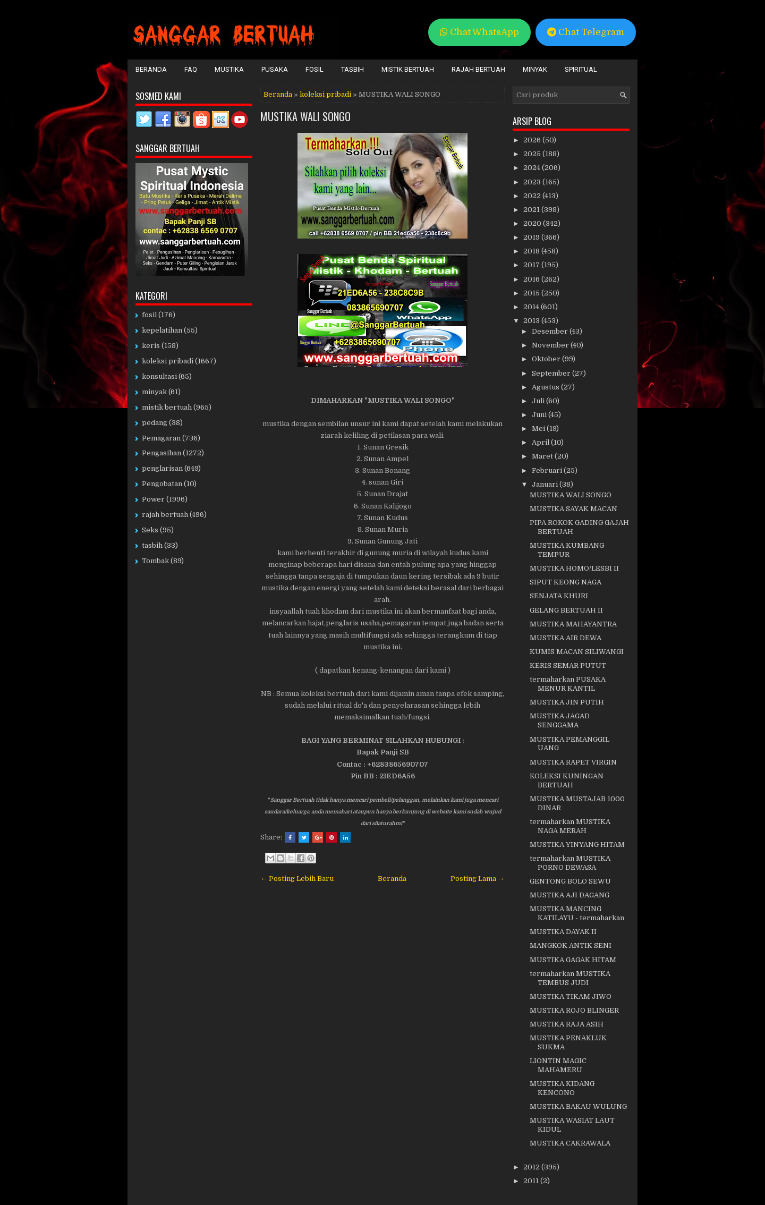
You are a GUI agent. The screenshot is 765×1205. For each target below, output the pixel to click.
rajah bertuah (165, 515)
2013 (532, 321)
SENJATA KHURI (559, 596)
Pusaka (274, 69)
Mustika (229, 69)
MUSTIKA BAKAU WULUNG (578, 1106)
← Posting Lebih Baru (297, 878)
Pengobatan (162, 484)
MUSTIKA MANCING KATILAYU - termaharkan (577, 913)
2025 (532, 154)
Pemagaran (161, 438)
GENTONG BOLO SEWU (570, 881)
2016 (532, 279)
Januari (545, 484)
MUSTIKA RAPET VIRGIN (573, 762)
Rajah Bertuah (478, 69)
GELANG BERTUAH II (566, 610)
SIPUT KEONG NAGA (565, 582)
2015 (532, 293)
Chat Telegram (585, 32)
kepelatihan (162, 330)
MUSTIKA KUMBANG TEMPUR (567, 549)
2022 (532, 196)
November (551, 345)
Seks (150, 530)
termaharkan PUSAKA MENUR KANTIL (568, 683)
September (552, 373)
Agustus (546, 387)
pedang (154, 423)
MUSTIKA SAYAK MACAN (573, 509)
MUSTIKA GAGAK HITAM (573, 960)
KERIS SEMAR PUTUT (568, 665)
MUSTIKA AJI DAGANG (569, 895)
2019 (532, 237)
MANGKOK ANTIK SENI (570, 945)
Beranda (151, 69)
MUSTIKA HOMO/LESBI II (574, 568)
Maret (543, 456)
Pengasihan (161, 453)
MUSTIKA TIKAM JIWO (570, 996)
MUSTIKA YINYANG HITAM (577, 844)
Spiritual (581, 69)
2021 (532, 210)
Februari (548, 470)
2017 (532, 265)
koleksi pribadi (325, 94)
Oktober (547, 359)
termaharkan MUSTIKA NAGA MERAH (570, 826)
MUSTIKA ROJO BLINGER (574, 1010)
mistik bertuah (167, 407)
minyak (154, 392)
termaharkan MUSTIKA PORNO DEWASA (570, 862)
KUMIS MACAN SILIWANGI (577, 652)
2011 (531, 1181)
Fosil (314, 69)
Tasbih (352, 69)
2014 (532, 307)
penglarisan (162, 468)
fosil (149, 315)
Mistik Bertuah (407, 69)
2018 (532, 251)
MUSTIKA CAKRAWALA (570, 1143)
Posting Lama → (477, 878)
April (541, 442)
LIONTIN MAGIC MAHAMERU (558, 1065)
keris (151, 346)
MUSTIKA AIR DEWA (565, 638)
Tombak (155, 561)
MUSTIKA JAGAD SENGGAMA (560, 720)
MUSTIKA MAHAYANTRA (573, 624)
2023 (532, 182)
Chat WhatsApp (479, 32)
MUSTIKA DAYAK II (563, 932)
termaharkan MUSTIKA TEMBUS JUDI (570, 978)
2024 (532, 168)
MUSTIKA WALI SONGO (305, 116)
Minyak (535, 69)
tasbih (152, 545)
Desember (551, 331)
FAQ (190, 69)
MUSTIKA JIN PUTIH (567, 702)
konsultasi (159, 376)
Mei (539, 428)
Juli (539, 401)
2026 (532, 140)
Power (153, 499)
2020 (533, 223)
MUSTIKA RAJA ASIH (567, 1024)
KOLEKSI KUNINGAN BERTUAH (567, 780)
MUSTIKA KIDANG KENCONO (562, 1088)
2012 (532, 1167)
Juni (540, 415)
